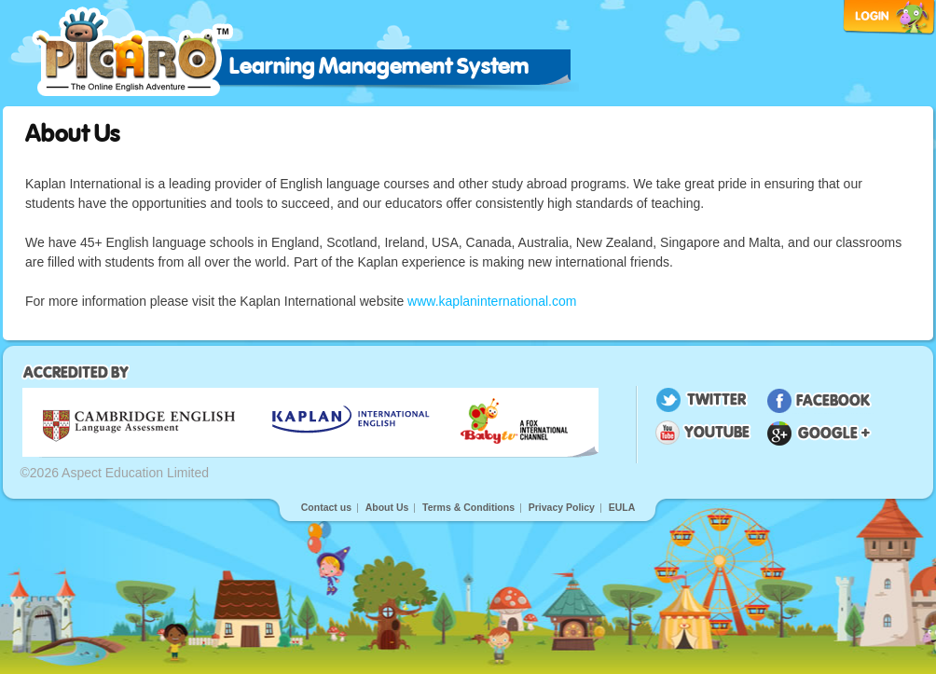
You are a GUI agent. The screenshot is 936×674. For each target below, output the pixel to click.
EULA (622, 507)
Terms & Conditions (468, 507)
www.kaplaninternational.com (491, 301)
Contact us (326, 507)
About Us (387, 507)
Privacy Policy (562, 507)
